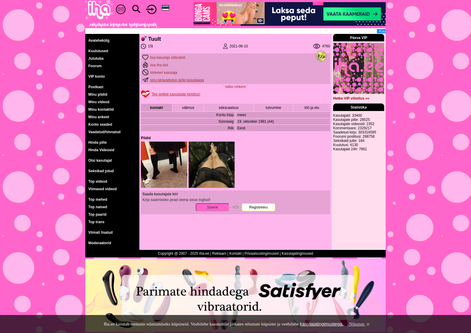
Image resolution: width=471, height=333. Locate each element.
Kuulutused (98, 51)
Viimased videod (102, 189)
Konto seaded (100, 124)
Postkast (95, 87)
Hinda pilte (97, 142)
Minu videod (98, 102)
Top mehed (97, 199)
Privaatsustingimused (262, 253)
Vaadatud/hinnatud (104, 132)
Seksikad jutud (101, 171)
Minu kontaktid (101, 109)
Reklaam (219, 253)
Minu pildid (97, 94)
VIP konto (96, 76)
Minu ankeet (98, 117)
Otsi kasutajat (100, 160)
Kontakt (235, 253)
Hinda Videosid (101, 150)
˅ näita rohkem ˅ (235, 87)
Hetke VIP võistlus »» (351, 98)
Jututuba (96, 58)
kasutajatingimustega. (321, 323)
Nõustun (359, 324)
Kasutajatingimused (297, 253)
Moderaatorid (99, 243)
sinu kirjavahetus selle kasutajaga (177, 80)
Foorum (95, 66)
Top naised (97, 207)
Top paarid (97, 214)
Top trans (96, 222)
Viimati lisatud (100, 232)
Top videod (97, 181)
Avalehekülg (98, 40)
